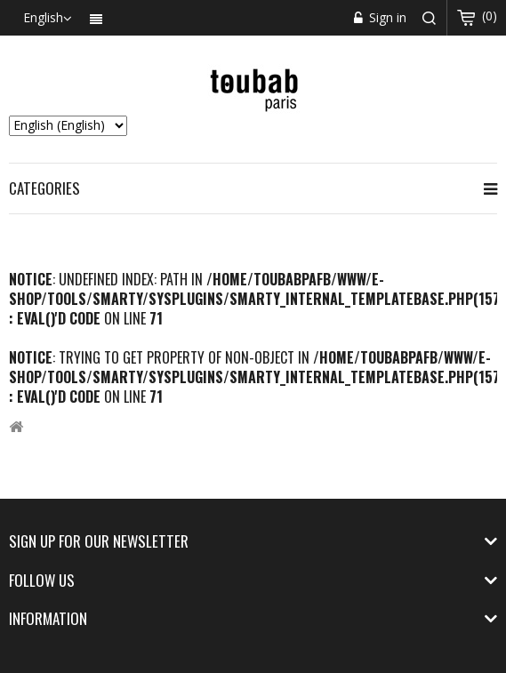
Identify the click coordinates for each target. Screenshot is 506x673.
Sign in (385, 17)
